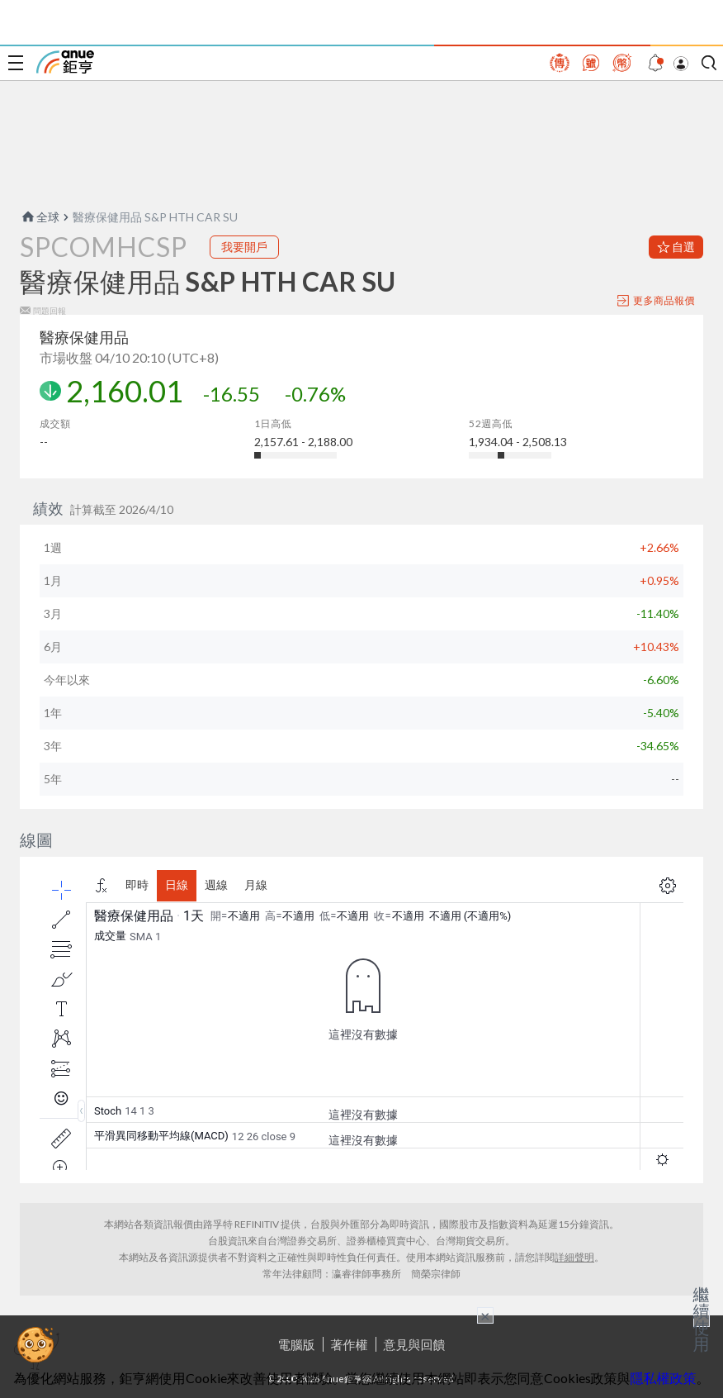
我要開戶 (244, 247)
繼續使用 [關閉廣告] (701, 1318)
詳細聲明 (574, 1257)
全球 (39, 217)
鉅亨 (65, 62)
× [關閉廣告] (485, 1315)
